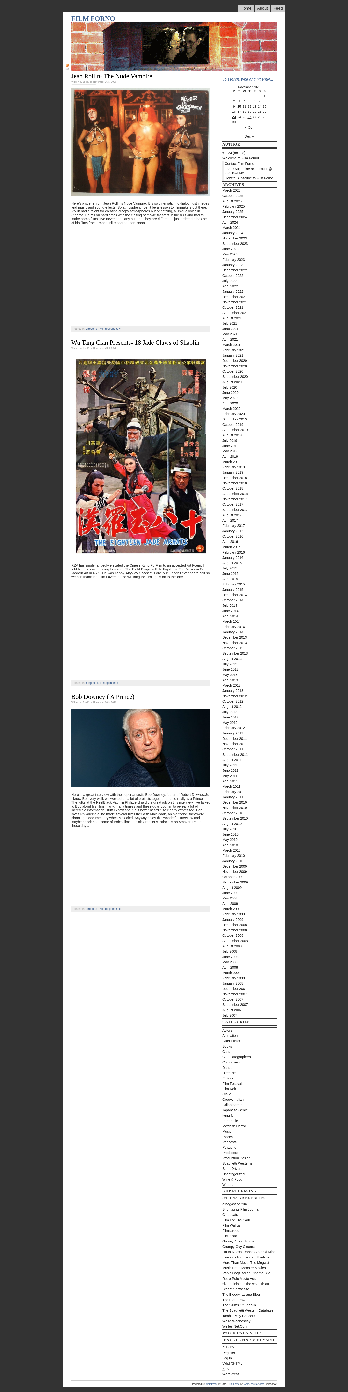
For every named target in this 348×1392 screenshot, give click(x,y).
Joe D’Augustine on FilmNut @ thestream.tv (248, 171)
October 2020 (232, 371)
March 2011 (231, 786)
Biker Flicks (231, 1041)
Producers (230, 1153)
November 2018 (234, 483)
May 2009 (230, 898)
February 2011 (233, 792)
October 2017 (232, 504)
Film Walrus (231, 1225)
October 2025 (232, 196)
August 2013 (232, 659)
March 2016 (231, 547)
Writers (227, 1185)
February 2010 (233, 856)
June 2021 (230, 329)
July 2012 (229, 712)
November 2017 (234, 499)
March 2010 (231, 850)
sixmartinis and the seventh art (245, 1284)
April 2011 (230, 781)
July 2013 (229, 664)
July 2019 (229, 440)
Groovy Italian (233, 1099)
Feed (278, 8)
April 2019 (230, 456)
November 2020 (234, 366)
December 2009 (234, 866)
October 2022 (232, 275)
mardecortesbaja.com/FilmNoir (245, 1257)
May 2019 (230, 451)
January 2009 (232, 919)
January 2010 (232, 861)
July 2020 (229, 387)
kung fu (90, 683)
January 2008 (232, 983)
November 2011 (234, 744)
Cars (226, 1052)
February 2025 (233, 206)
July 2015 (229, 568)
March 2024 (231, 228)
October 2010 (232, 813)
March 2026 (231, 190)
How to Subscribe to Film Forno (249, 178)
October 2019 (232, 425)
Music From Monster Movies (244, 1268)
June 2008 (230, 957)
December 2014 (234, 595)
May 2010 (230, 840)
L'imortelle (230, 1121)
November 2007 (234, 994)
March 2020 (231, 409)
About (262, 8)
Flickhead (229, 1236)
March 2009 (231, 909)
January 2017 (232, 531)
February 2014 (233, 627)
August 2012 (232, 707)
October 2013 (232, 648)
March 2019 (231, 462)
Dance (227, 1068)
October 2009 (232, 877)
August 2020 (232, 382)
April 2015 (230, 579)
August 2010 (232, 824)
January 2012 (232, 733)
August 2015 (232, 563)
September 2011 (235, 754)
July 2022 (229, 281)
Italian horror (232, 1105)
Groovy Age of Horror (238, 1241)
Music (226, 1131)
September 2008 (235, 941)
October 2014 (232, 600)
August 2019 (232, 435)
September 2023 (235, 244)
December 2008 (234, 925)
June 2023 (230, 249)
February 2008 (233, 978)
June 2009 (230, 893)
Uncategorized (233, 1174)
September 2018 (235, 494)
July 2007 (229, 1015)
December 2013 (234, 637)
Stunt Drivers (232, 1169)
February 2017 (233, 526)
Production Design (236, 1158)
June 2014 (230, 611)
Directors (91, 328)
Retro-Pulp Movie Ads (239, 1278)
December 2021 (234, 297)
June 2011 (230, 770)
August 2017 (232, 515)
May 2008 (230, 962)
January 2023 (232, 265)
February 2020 (233, 414)
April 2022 (230, 286)
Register (228, 1353)
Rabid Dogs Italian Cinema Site (246, 1273)
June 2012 (230, 717)
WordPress (230, 1374)
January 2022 (232, 291)
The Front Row (233, 1300)
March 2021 (231, 345)
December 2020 (234, 361)
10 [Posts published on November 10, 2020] (239, 106)
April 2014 (230, 616)
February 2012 (233, 728)
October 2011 (232, 749)
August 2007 (232, 1010)
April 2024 (230, 222)
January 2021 (232, 355)
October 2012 (232, 701)
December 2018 (234, 478)
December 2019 (234, 419)
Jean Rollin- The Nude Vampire (111, 76)
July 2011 (229, 765)
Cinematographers (236, 1057)
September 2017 (235, 510)
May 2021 (230, 334)
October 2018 (232, 488)
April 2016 (230, 542)
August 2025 (232, 201)
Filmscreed (230, 1231)
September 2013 (235, 653)
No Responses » (110, 328)
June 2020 (230, 393)
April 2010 (230, 845)
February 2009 (233, 914)
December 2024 (234, 217)
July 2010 (229, 829)
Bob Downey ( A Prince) (102, 696)
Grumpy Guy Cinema (238, 1247)
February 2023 (233, 260)
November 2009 (234, 872)
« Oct (249, 127)
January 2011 (232, 797)
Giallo (226, 1094)
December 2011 (234, 739)
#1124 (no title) (233, 153)
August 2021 (232, 318)
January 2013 (232, 691)
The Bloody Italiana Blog (241, 1294)
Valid (232, 1363)
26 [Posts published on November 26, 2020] (249, 117)
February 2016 (233, 552)
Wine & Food (232, 1179)
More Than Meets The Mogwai (245, 1263)
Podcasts (229, 1142)
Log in (227, 1358)
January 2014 (232, 632)
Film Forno (93, 18)
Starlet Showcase (235, 1289)
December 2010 (234, 802)
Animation (230, 1036)
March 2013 (231, 685)
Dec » (249, 136)
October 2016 (232, 536)
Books (227, 1046)
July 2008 (229, 951)
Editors (227, 1078)
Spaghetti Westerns (237, 1163)
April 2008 (230, 967)
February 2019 (233, 467)
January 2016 (232, 558)
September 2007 (235, 1005)
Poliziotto (229, 1147)
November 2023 (234, 238)
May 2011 (230, 776)
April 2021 (230, 339)
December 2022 (234, 270)
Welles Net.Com (234, 1326)
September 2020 (235, 377)
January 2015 (232, 589)
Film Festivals (232, 1083)
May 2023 (230, 254)
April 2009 (230, 904)
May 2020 (230, 398)
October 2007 (232, 999)
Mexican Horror (234, 1126)
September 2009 (235, 882)
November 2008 (234, 930)
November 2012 (234, 696)
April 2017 (230, 520)
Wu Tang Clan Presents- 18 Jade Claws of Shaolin (135, 342)
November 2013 (234, 643)
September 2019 (235, 430)
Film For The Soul (236, 1220)
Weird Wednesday (236, 1321)
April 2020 (230, 403)
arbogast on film (234, 1204)
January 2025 (232, 212)
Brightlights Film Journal (240, 1209)
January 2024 (232, 233)
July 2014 (229, 605)
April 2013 (230, 680)
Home (245, 8)
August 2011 (232, 760)
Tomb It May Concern (238, 1316)
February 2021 (233, 350)
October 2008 (232, 935)
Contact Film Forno (239, 163)
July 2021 (229, 323)
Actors (227, 1030)
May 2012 (230, 723)
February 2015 (233, 584)
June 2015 (230, 574)
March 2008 (231, 973)
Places (227, 1137)
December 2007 (234, 989)
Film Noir (229, 1089)
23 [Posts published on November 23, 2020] (234, 117)
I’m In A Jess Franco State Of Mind (249, 1252)
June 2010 (230, 834)
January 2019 (232, 472)
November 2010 (234, 808)
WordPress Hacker (254, 1384)
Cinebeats (230, 1215)
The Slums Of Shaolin (239, 1305)
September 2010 (235, 818)
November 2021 (234, 302)
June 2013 (230, 669)
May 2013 (230, 675)
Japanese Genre (235, 1110)
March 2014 (231, 621)
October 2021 (232, 307)
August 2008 (232, 946)
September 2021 (235, 313)
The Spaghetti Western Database (247, 1310)
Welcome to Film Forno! (240, 158)
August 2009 (232, 888)
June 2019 (230, 446)
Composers (231, 1062)
